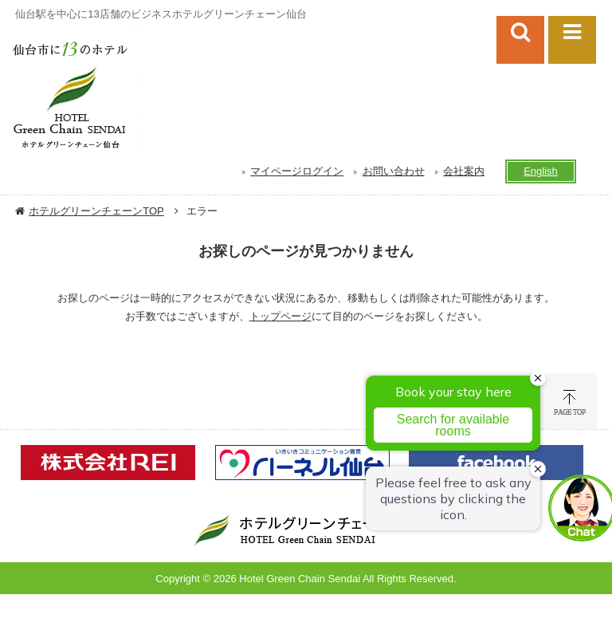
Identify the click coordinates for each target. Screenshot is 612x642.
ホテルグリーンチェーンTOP (96, 211)
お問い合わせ (394, 171)
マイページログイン (296, 171)
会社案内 (463, 171)
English (541, 171)
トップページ (280, 316)
